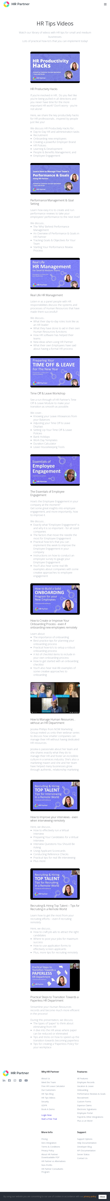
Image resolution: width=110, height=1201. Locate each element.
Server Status (83, 1154)
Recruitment (83, 1097)
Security (45, 1101)
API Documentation (86, 1150)
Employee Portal (85, 1113)
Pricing (44, 1139)
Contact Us (82, 1158)
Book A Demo (48, 1109)
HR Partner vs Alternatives (53, 1161)
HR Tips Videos (48, 1097)
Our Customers (48, 1090)
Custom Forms (84, 1101)
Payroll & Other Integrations (90, 1117)
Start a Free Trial (49, 1119)
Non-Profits (46, 1165)
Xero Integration (48, 1142)
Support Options (84, 1139)
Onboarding (82, 1090)
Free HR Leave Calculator (53, 1086)
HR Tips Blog (47, 1094)
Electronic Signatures (87, 1109)
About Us (45, 1078)
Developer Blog (84, 1146)
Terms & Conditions (50, 1146)
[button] (55, 104)
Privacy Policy (47, 1150)
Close (102, 1197)
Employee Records (86, 1082)
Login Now (46, 1115)
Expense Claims (84, 1105)
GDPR (44, 1105)
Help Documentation (87, 1142)
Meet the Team (48, 1082)
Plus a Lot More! (85, 1120)
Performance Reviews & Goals (91, 1094)
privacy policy (90, 1196)
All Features (82, 1078)
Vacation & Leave (85, 1086)
